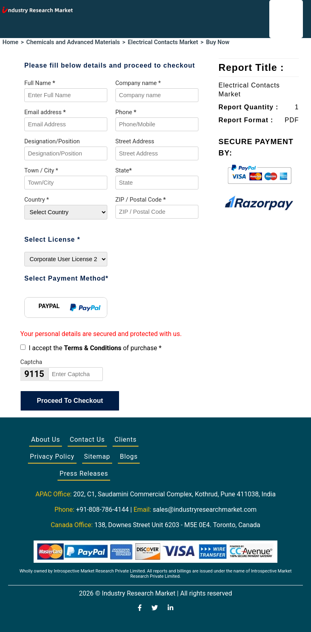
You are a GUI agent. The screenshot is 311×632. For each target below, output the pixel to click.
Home (10, 42)
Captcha (31, 362)
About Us (45, 439)
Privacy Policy (52, 456)
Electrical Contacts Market (163, 42)
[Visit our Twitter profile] (154, 608)
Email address (45, 112)
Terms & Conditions (92, 348)
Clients (126, 439)
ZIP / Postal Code (140, 199)
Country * (36, 199)
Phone (125, 112)
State (123, 170)
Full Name (39, 83)
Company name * (138, 83)
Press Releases (84, 473)
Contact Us (87, 439)
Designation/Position (52, 141)
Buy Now (218, 42)
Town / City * (41, 170)
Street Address (134, 141)
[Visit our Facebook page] (140, 608)
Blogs (129, 456)
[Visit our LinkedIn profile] (170, 608)
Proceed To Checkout (70, 400)
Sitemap (97, 456)
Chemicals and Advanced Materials (73, 42)
